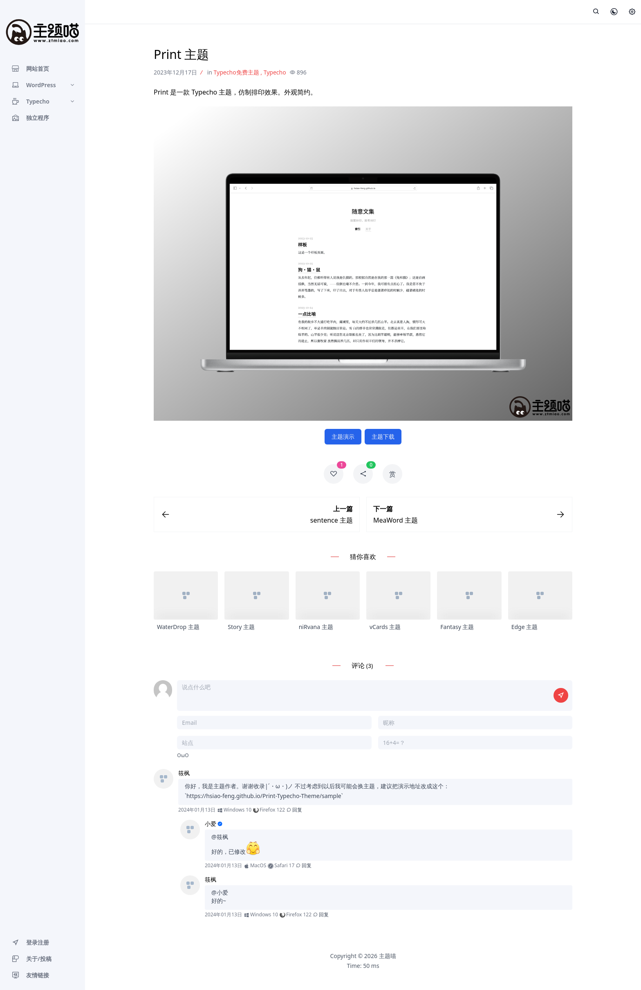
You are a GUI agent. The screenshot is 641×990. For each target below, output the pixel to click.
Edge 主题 (524, 627)
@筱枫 (219, 837)
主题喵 (387, 956)
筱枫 (184, 773)
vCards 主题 (385, 627)
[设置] (632, 12)
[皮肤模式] (614, 12)
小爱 (210, 824)
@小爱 (219, 892)
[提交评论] (561, 695)
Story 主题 (241, 627)
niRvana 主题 (316, 627)
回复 (294, 809)
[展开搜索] (596, 12)
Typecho (275, 72)
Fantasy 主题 (457, 627)
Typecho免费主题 (236, 72)
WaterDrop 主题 (178, 627)
